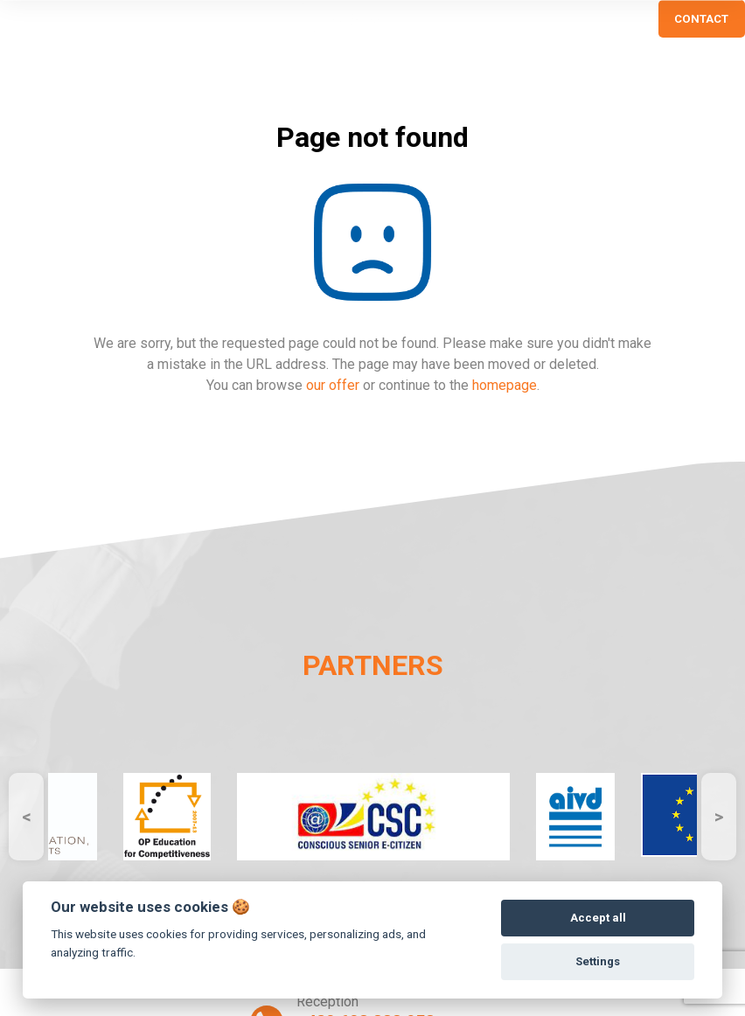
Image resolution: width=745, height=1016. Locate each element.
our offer (332, 385)
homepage (504, 385)
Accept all (598, 917)
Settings (597, 961)
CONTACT (701, 18)
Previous (26, 816)
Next (718, 816)
